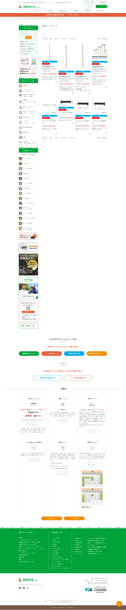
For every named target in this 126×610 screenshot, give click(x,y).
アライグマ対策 (56, 542)
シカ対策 (54, 540)
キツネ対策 (55, 555)
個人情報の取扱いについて (95, 553)
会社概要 (77, 545)
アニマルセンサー (24, 53)
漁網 (20, 559)
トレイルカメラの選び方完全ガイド (97, 538)
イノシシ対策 (55, 538)
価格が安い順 (64, 39)
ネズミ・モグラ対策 (57, 564)
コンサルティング (92, 545)
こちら (66, 466)
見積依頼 (77, 549)
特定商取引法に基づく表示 (95, 551)
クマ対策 (54, 546)
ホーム (22, 18)
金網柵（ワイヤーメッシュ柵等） (28, 544)
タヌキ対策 (55, 551)
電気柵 (20, 538)
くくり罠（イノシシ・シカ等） (27, 553)
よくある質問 (78, 543)
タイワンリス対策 (56, 557)
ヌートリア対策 (56, 562)
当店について (78, 540)
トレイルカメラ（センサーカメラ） (28, 540)
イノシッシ (28, 46)
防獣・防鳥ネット (23, 551)
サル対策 (54, 544)
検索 (28, 37)
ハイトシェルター (30, 44)
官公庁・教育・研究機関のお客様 (97, 547)
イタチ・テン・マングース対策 (60, 559)
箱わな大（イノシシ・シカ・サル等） (29, 546)
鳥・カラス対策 (56, 566)
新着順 (56, 39)
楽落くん (22, 44)
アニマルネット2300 (25, 51)
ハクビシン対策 (56, 549)
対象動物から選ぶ (29, 18)
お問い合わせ (78, 551)
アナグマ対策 (55, 553)
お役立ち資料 (78, 547)
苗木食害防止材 (23, 555)
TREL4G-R (31, 48)
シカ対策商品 (36, 18)
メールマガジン (79, 553)
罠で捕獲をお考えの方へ (94, 549)
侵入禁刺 (22, 46)
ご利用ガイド (78, 538)
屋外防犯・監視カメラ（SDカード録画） (30, 542)
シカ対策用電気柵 (44, 18)
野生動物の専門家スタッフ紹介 (96, 540)
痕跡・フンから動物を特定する (96, 543)
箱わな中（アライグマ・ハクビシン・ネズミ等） (32, 549)
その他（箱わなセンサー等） (26, 562)
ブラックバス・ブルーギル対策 (60, 568)
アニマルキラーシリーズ (54, 18)
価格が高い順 (73, 39)
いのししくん (23, 48)
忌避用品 (21, 557)
